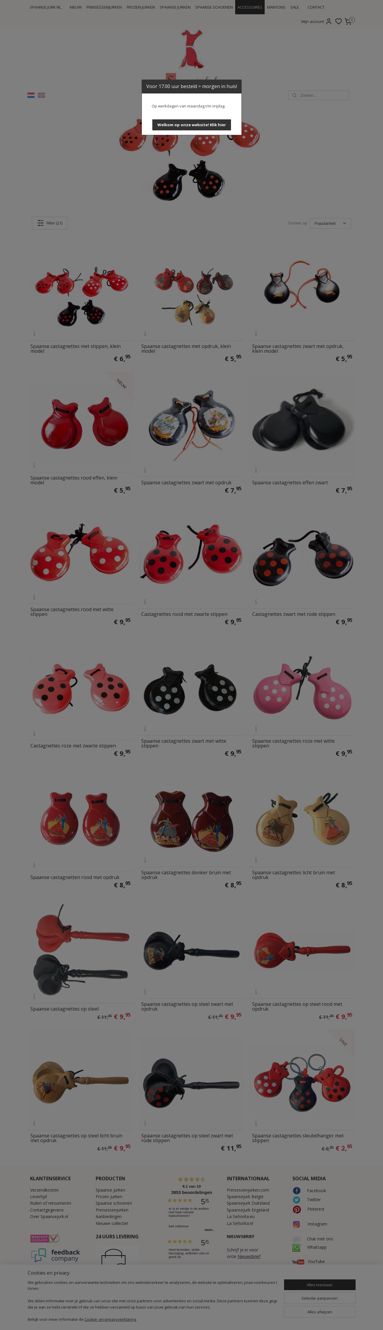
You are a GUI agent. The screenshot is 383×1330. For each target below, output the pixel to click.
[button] (191, 124)
